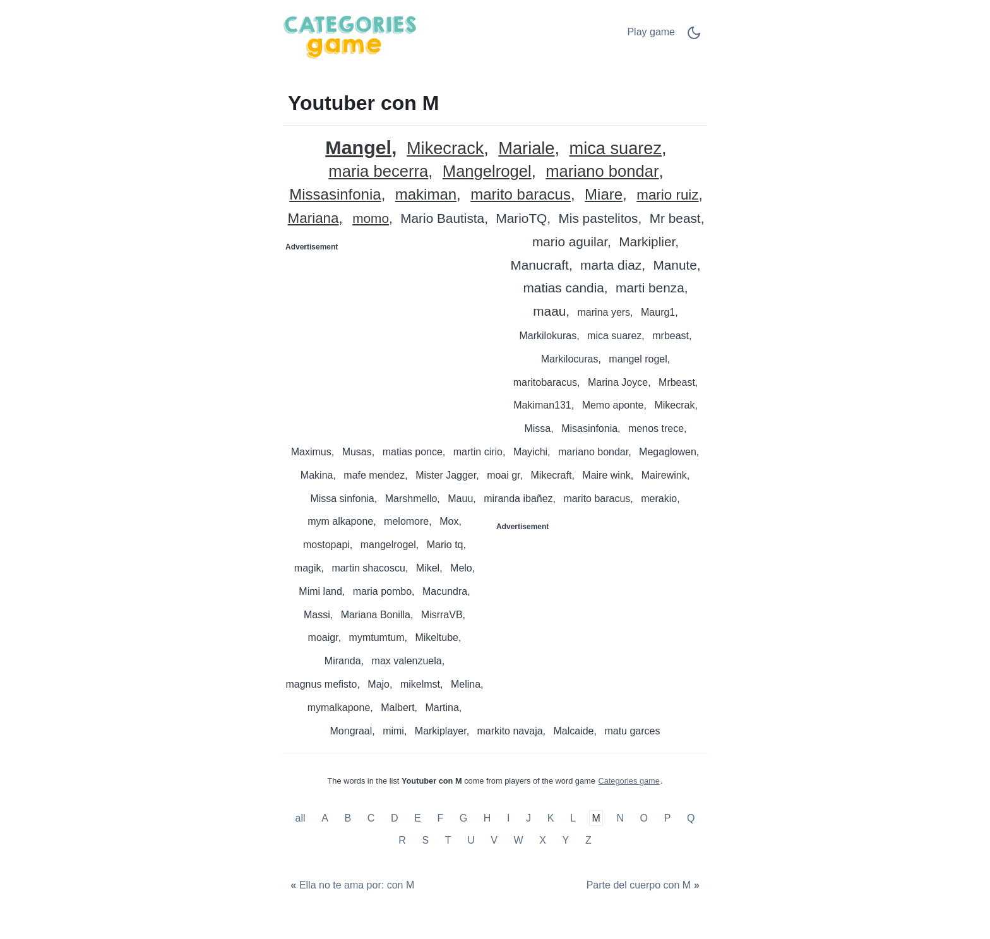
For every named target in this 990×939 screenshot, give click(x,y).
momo (370, 218)
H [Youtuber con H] (487, 818)
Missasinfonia (335, 194)
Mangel (358, 147)
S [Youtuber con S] (425, 840)
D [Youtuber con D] (394, 818)
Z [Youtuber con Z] (588, 840)
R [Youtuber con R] (402, 840)
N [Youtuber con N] (620, 818)
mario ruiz (667, 195)
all (301, 818)
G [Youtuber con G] (463, 818)
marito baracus (520, 194)
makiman (425, 194)
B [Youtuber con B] (347, 818)
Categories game (628, 781)
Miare (604, 194)
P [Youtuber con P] (667, 818)
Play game (651, 32)
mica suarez (616, 148)
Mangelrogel (487, 171)
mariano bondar (602, 171)
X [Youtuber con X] (542, 840)
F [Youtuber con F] (440, 818)
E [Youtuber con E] (417, 818)
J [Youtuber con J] (528, 818)
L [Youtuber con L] (573, 818)
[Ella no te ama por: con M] (351, 885)
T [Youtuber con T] (448, 840)
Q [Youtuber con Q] (691, 818)
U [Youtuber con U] (471, 840)
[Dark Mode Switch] (694, 37)
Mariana (313, 218)
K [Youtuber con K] (550, 818)
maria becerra (378, 171)
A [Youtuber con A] (324, 818)
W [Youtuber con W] (518, 840)
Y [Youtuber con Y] (566, 840)
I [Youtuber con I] (508, 818)
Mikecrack (445, 148)
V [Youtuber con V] (494, 840)
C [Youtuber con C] (371, 818)
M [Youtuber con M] (596, 818)
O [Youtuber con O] (644, 818)
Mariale (526, 148)
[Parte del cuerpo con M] (644, 885)
